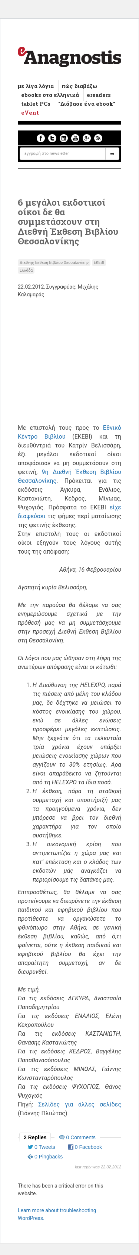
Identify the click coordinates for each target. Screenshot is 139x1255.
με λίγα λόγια (36, 86)
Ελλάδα (26, 270)
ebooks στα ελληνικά (50, 94)
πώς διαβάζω (79, 86)
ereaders (99, 94)
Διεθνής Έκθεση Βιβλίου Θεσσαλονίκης (54, 262)
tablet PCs (35, 103)
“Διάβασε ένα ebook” (86, 103)
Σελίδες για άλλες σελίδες (79, 1104)
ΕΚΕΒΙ (99, 262)
